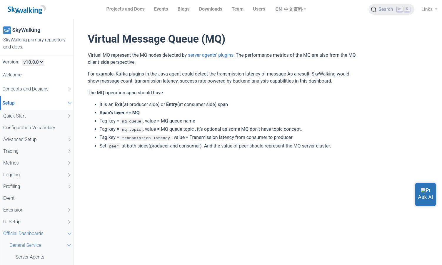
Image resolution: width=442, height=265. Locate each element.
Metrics (37, 163)
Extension (37, 210)
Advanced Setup (37, 139)
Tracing (37, 151)
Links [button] (427, 9)
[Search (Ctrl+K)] (391, 9)
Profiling (37, 186)
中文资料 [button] (293, 9)
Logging (37, 174)
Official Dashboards (38, 233)
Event (9, 198)
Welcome (12, 75)
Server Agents (30, 257)
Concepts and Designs (37, 89)
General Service (41, 245)
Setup (37, 103)
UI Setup (37, 221)
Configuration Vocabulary (29, 127)
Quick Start (37, 116)
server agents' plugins (210, 55)
